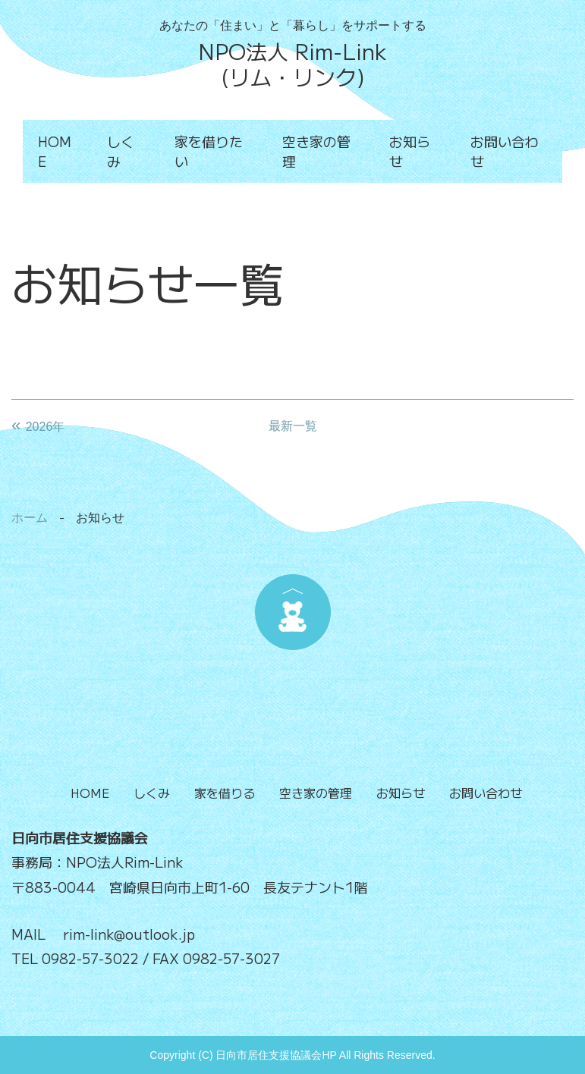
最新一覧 (293, 425)
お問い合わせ (504, 150)
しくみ (120, 150)
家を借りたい (209, 150)
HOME (54, 150)
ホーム (29, 517)
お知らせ (409, 150)
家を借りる (224, 793)
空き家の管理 (316, 150)
